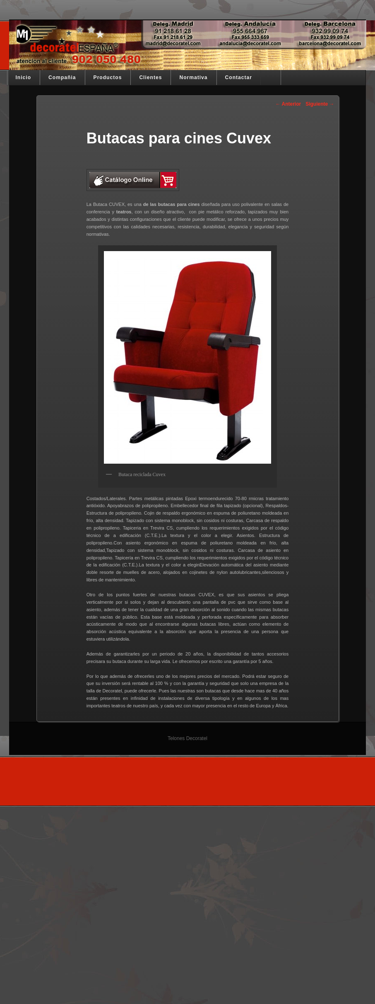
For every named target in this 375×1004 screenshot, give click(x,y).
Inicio (23, 77)
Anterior (288, 104)
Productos (108, 77)
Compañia (62, 77)
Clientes (150, 77)
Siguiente (319, 104)
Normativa (193, 77)
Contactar (238, 77)
